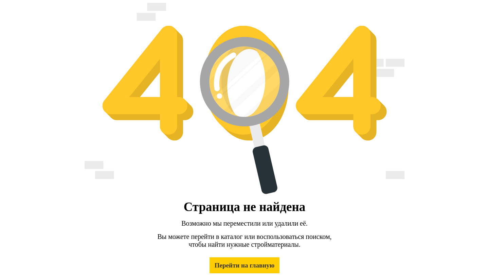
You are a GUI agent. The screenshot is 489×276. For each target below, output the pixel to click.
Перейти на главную (244, 265)
